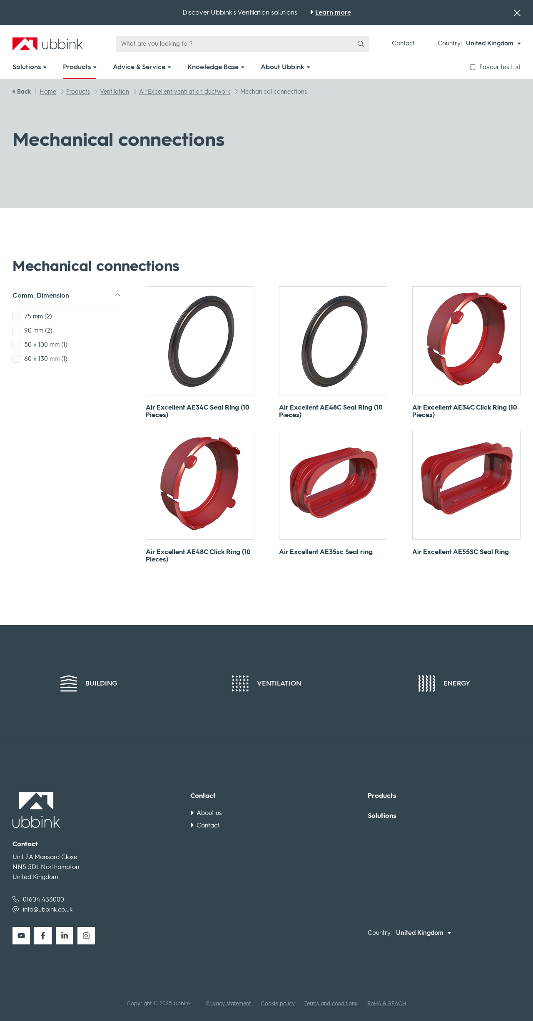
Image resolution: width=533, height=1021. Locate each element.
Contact (403, 43)
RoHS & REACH (386, 1003)
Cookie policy (278, 1003)
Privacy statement (228, 1003)
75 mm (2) (38, 316)
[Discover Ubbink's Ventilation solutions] (330, 12)
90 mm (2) (38, 330)
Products (382, 796)
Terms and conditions (330, 1003)
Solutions (382, 816)
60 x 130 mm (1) (45, 359)
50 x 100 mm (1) (45, 344)
